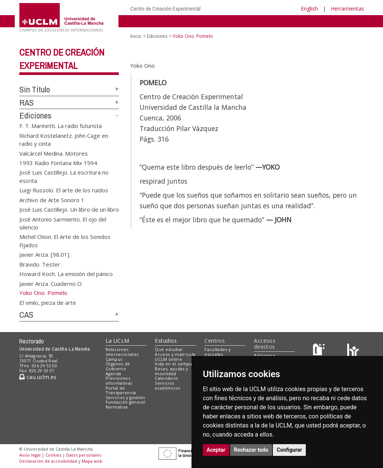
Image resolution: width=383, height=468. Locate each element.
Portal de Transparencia (121, 390)
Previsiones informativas (119, 380)
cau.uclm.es (37, 377)
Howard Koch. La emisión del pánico (66, 274)
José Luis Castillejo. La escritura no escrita (64, 176)
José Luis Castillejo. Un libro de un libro (69, 209)
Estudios (166, 340)
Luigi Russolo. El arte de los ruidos (63, 190)
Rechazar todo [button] (251, 450)
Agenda (113, 373)
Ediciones (35, 115)
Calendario (166, 378)
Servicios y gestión (125, 397)
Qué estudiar (169, 349)
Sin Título (34, 89)
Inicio (136, 36)
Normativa (117, 407)
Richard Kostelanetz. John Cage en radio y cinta (63, 139)
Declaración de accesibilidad (48, 461)
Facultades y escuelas (217, 351)
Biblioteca (264, 355)
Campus (114, 359)
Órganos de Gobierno (118, 366)
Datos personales (83, 455)
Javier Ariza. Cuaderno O (50, 283)
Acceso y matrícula (175, 354)
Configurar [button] (289, 450)
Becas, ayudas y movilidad (171, 371)
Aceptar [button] (216, 450)
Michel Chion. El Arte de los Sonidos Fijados (65, 240)
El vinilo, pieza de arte (47, 302)
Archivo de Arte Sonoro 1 (51, 199)
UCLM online (168, 359)
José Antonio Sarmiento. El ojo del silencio (62, 223)
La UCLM (117, 340)
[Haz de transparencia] (320, 351)
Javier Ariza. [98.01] (44, 254)
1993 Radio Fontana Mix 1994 (58, 163)
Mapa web (92, 461)
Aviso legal (29, 455)
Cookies (53, 455)
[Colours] (353, 351)
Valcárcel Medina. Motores (53, 153)
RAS (26, 102)
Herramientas (347, 8)
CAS (26, 314)
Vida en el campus (174, 364)
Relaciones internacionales (122, 351)
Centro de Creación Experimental (165, 8)
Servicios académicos (167, 385)
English (309, 8)
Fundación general (126, 402)
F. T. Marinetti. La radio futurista (60, 125)
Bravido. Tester (39, 264)
